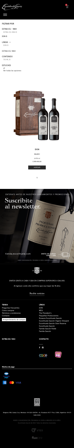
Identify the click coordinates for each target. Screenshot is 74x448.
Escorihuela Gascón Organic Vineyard (54, 321)
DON (41, 308)
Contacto (5, 316)
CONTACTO (44, 339)
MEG (41, 310)
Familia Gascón (45, 331)
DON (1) (4, 36)
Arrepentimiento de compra (14, 320)
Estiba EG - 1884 (9, 29)
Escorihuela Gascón (47, 326)
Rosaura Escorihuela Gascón (50, 318)
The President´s (45, 313)
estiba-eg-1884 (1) (10, 32)
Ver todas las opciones (12, 71)
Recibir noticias (37, 293)
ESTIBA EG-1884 (8, 51)
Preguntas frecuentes (10, 308)
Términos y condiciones (11, 313)
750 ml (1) (6, 60)
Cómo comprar (8, 310)
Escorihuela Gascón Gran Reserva (52, 323)
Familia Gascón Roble (47, 329)
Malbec (37, 154)
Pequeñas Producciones (48, 316)
